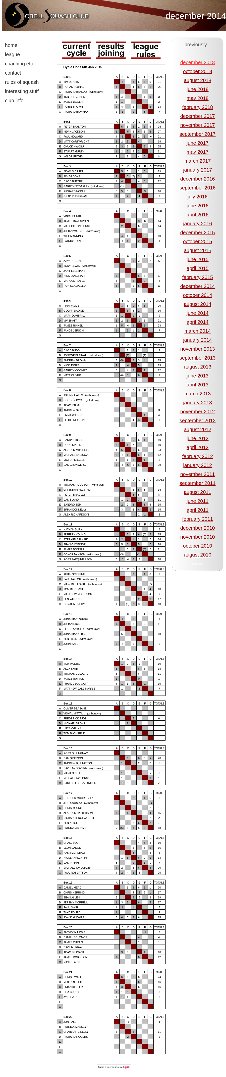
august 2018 (197, 80)
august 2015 (197, 250)
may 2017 (198, 152)
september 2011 (197, 483)
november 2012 (197, 411)
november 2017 (197, 125)
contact (13, 73)
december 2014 (196, 16)
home (11, 45)
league (12, 54)
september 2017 (197, 134)
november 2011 (197, 474)
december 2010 (197, 528)
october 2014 (197, 295)
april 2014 (198, 322)
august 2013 (197, 367)
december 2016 (197, 179)
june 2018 (198, 89)
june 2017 (198, 143)
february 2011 (197, 519)
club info (14, 100)
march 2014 (197, 331)
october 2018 (197, 71)
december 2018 (197, 62)
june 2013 (198, 375)
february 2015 (197, 277)
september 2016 (197, 187)
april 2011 (198, 510)
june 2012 (198, 438)
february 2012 (197, 456)
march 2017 (197, 161)
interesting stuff (22, 91)
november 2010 (197, 537)
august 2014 (197, 304)
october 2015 (197, 241)
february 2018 (197, 107)
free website (113, 1067)
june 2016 (198, 205)
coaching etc (19, 63)
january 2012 (197, 465)
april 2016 (198, 214)
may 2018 (198, 98)
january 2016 (197, 223)
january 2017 (197, 170)
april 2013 (198, 384)
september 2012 (197, 420)
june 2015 (198, 259)
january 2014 (197, 340)
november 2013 (197, 349)
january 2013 (197, 402)
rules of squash (22, 82)
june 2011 (198, 501)
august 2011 (197, 492)
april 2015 (198, 268)
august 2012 (197, 429)
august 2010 (197, 555)
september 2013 (197, 358)
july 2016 (198, 196)
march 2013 (197, 393)
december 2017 (197, 116)
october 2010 (197, 546)
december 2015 (197, 232)
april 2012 (198, 447)
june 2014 (198, 313)
